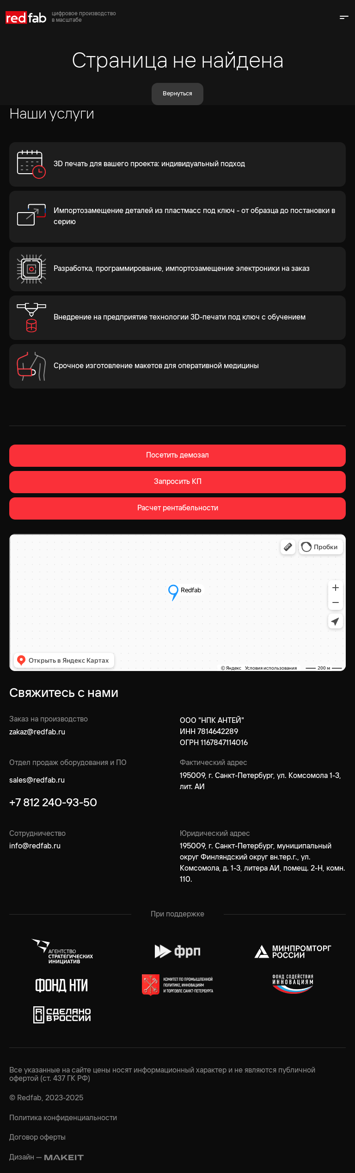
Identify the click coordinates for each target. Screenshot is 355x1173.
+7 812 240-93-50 (53, 803)
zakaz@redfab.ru (37, 732)
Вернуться (177, 94)
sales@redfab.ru (37, 780)
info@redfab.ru (35, 846)
